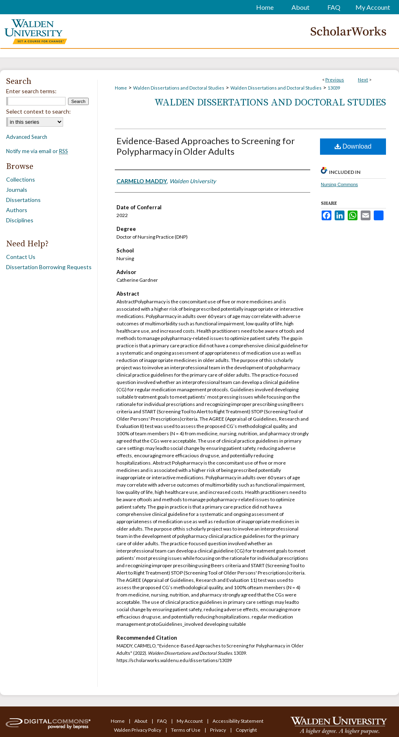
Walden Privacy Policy (138, 730)
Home (121, 87)
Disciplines (19, 220)
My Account (190, 721)
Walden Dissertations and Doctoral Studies (178, 87)
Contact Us (20, 256)
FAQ (162, 721)
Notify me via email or (37, 151)
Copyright (246, 730)
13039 (334, 87)
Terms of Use (186, 730)
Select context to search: (38, 111)
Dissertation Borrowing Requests (49, 266)
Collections (20, 179)
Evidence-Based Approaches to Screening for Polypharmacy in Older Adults (205, 146)
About (141, 721)
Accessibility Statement (238, 721)
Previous (334, 79)
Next (363, 79)
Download (353, 146)
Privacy (218, 730)
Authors (16, 209)
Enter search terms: (31, 91)
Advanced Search (26, 137)
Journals (16, 189)
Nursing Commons (339, 184)
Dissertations (23, 199)
